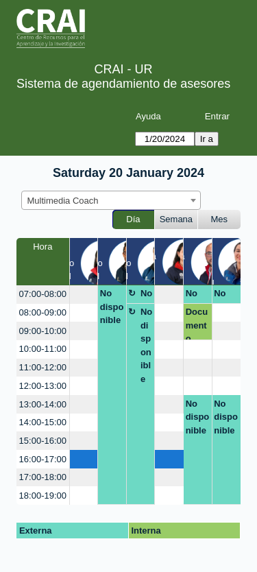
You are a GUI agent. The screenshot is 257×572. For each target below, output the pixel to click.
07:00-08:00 (42, 294)
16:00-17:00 (42, 459)
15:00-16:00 (42, 441)
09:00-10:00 (42, 331)
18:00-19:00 (42, 495)
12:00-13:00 (42, 386)
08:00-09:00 (42, 312)
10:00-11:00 (42, 349)
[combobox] (111, 200)
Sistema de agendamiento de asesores (123, 84)
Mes (219, 219)
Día (133, 219)
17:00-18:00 (42, 477)
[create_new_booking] (84, 294)
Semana (176, 219)
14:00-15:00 (42, 422)
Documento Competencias (198, 323)
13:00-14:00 (42, 404)
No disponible (112, 306)
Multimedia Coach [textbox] (63, 200)
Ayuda (148, 116)
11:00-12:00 (42, 367)
